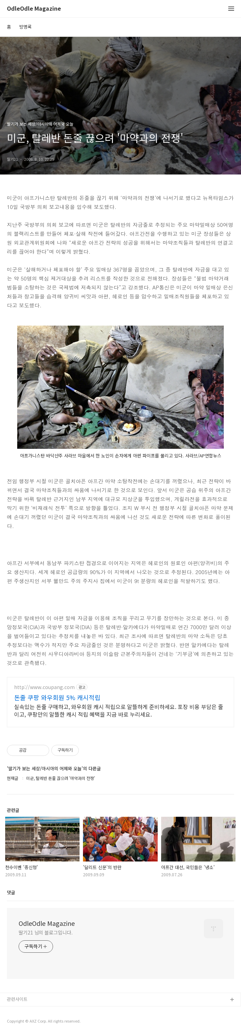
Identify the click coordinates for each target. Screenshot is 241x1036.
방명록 (25, 26)
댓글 (11, 892)
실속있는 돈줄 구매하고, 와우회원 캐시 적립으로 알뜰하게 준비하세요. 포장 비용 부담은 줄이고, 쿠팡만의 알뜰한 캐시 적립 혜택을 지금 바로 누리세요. (118, 710)
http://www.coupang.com (44, 687)
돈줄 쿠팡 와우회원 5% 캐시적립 (57, 697)
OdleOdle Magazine (34, 8)
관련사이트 (17, 999)
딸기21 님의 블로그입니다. (46, 932)
